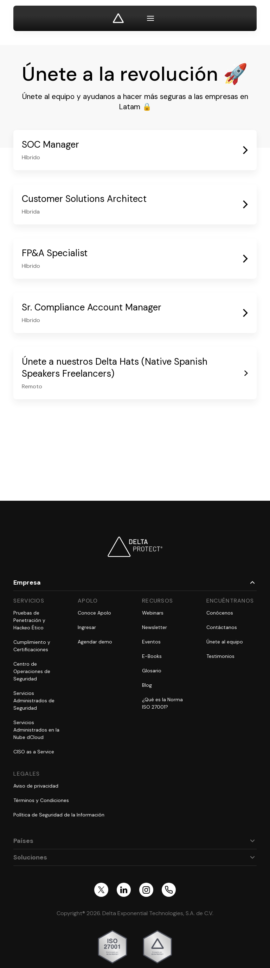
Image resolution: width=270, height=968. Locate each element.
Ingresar (87, 627)
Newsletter (154, 627)
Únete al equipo (224, 642)
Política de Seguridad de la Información (58, 815)
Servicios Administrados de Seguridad (33, 700)
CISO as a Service (33, 751)
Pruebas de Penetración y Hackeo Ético (29, 620)
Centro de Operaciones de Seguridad (31, 671)
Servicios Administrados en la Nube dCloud (36, 729)
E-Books (152, 656)
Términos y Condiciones (41, 800)
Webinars (152, 613)
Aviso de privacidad (35, 786)
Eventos (151, 642)
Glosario (151, 670)
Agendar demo (95, 642)
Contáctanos (221, 627)
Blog (147, 685)
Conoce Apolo (94, 613)
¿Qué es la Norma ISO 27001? (162, 703)
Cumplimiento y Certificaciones (31, 646)
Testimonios (220, 656)
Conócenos (219, 613)
